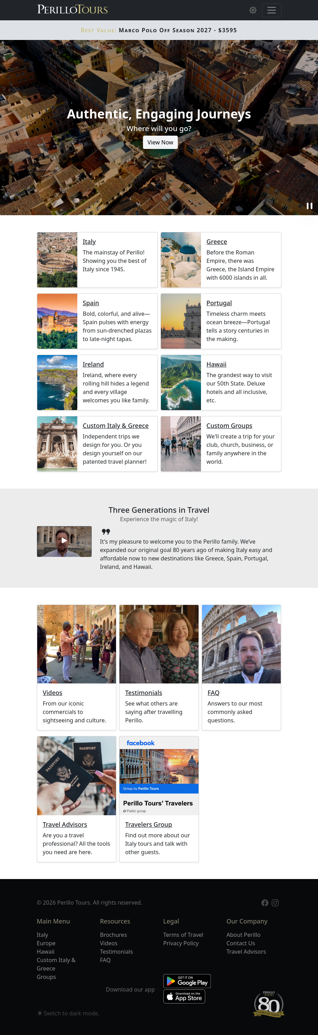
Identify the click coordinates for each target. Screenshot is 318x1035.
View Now (160, 142)
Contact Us (241, 943)
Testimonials (143, 692)
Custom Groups (230, 425)
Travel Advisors (65, 824)
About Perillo (244, 935)
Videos (53, 692)
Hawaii (217, 364)
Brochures (113, 935)
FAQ (214, 692)
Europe (46, 943)
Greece (217, 241)
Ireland (93, 364)
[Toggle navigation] (271, 10)
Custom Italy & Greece (116, 425)
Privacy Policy (181, 943)
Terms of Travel (183, 935)
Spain (91, 303)
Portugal (219, 303)
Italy (89, 241)
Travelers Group (148, 824)
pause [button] (309, 206)
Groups (46, 977)
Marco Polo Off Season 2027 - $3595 (159, 30)
